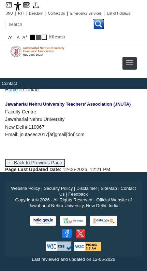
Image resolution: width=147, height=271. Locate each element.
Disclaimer (86, 188)
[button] (129, 62)
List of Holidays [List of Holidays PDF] (118, 13)
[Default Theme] (44, 37)
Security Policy (58, 188)
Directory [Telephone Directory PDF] (36, 13)
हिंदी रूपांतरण (57, 36)
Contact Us (57, 13)
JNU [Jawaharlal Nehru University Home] (10, 13)
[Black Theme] (32, 37)
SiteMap (109, 188)
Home (11, 89)
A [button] (25, 37)
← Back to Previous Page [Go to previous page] (35, 162)
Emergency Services (86, 13)
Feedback (78, 194)
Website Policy (25, 188)
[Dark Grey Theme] (38, 37)
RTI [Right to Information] (21, 13)
